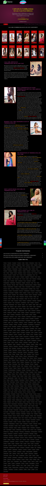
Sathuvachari (18, 412)
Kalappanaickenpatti (21, 310)
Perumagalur (30, 394)
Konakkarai (36, 332)
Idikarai (41, 304)
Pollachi (17, 398)
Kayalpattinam (6, 326)
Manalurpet (35, 348)
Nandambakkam (6, 368)
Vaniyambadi (9, 458)
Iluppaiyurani (12, 306)
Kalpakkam (23, 312)
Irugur (27, 306)
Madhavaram (23, 344)
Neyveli (10, 376)
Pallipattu (5, 386)
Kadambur (20, 308)
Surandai (21, 424)
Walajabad (25, 470)
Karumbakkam (33, 320)
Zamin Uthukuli (6, 472)
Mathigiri (22, 354)
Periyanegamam (13, 394)
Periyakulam (33, 392)
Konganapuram (11, 334)
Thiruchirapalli (16, 432)
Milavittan (35, 358)
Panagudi (12, 386)
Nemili (17, 374)
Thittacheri (26, 438)
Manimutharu (5, 352)
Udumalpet (32, 448)
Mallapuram (36, 346)
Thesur (29, 430)
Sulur (37, 422)
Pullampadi (40, 402)
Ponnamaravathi (28, 398)
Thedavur (28, 428)
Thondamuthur (31, 438)
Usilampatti (33, 450)
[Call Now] (45, 242)
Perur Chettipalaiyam (26, 396)
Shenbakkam (10, 416)
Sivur (20, 420)
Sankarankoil (21, 410)
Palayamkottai (34, 382)
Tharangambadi (24, 428)
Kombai (32, 332)
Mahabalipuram (16, 346)
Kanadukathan (13, 314)
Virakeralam (37, 466)
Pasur (12, 390)
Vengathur (29, 462)
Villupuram (29, 466)
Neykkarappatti (6, 376)
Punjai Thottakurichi (20, 404)
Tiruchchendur (32, 440)
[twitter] (1, 241)
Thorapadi (35, 438)
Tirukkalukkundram (6, 442)
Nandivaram (10, 368)
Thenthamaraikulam (19, 430)
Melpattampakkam (11, 358)
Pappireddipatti (26, 388)
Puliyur (37, 402)
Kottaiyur (32, 334)
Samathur (5, 410)
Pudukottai (25, 400)
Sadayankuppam (18, 408)
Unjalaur (5, 450)
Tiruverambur (5, 446)
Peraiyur (9, 392)
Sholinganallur (27, 416)
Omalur (20, 378)
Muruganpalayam (27, 362)
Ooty (22, 378)
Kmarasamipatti (10, 330)
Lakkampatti (30, 342)
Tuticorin (39, 446)
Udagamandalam (6, 448)
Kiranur (36, 328)
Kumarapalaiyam (22, 338)
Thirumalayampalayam (34, 432)
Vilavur (22, 466)
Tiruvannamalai (37, 444)
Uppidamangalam (15, 450)
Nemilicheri (20, 374)
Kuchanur (37, 336)
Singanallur (10, 418)
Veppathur (9, 464)
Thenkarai (14, 430)
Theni (4, 430)
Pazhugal (32, 390)
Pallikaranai (21, 384)
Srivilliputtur (24, 422)
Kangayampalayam (6, 316)
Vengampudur (25, 462)
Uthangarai (37, 450)
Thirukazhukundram (27, 432)
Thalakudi (36, 426)
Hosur (27, 304)
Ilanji (8, 306)
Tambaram (39, 424)
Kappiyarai (19, 318)
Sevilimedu (40, 414)
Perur (21, 396)
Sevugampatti (5, 416)
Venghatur (37, 462)
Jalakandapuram (39, 306)
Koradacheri (15, 334)
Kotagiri (24, 334)
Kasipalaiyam (16, 322)
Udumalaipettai (28, 448)
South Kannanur (28, 420)
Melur (16, 358)
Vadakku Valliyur (6, 454)
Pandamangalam (30, 386)
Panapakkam (22, 386)
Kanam (23, 314)
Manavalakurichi (15, 350)
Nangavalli (15, 368)
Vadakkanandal (35, 452)
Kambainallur (38, 312)
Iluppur (16, 306)
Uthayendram (5, 452)
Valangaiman (36, 454)
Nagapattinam (36, 364)
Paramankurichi (36, 388)
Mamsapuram (19, 348)
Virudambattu (31, 468)
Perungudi (14, 396)
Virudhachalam (36, 468)
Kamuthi (8, 314)
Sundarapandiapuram (12, 424)
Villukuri (25, 466)
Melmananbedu (6, 358)
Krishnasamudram (32, 336)
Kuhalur (40, 336)
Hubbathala (30, 304)
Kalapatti (16, 310)
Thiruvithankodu (17, 438)
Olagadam (16, 378)
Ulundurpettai (39, 448)
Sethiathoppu (36, 414)
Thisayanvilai (22, 438)
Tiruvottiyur (25, 446)
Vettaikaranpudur (18, 464)
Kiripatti (40, 328)
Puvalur (37, 404)
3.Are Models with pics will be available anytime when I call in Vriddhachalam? (17, 257)
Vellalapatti (34, 460)
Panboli (26, 386)
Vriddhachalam (21, 470)
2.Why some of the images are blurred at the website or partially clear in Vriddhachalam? (19, 255)
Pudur (13, 402)
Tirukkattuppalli (12, 442)
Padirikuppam (16, 380)
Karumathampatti (28, 320)
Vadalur (11, 454)
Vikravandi (37, 464)
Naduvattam (31, 364)
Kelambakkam (19, 326)
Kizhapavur (5, 330)
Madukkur (37, 344)
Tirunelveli (5, 444)
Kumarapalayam (28, 338)
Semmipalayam (13, 414)
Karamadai (27, 318)
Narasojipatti (23, 370)
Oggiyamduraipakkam (10, 378)
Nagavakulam (5, 366)
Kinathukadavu (27, 328)
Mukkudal (5, 362)
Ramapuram (21, 406)
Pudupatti (5, 402)
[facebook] (1, 239)
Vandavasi (34, 456)
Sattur (32, 412)
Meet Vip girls (5, 477)
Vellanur (5, 462)
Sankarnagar (33, 410)
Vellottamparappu (16, 462)
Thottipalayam (40, 438)
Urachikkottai (25, 450)
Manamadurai (40, 348)
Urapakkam (29, 450)
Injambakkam (24, 306)
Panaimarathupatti (16, 386)
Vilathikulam (18, 466)
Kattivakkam (39, 322)
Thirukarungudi (22, 432)
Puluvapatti (5, 404)
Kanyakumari (14, 318)
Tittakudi (29, 446)
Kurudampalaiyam (34, 340)
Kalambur (12, 310)
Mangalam (32, 350)
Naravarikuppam (29, 370)
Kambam (5, 314)
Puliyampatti (28, 402)
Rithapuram (5, 408)
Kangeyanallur (12, 316)
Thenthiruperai (25, 430)
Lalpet (37, 342)
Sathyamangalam (23, 412)
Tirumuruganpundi (32, 442)
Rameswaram (25, 406)
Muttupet (10, 364)
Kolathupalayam (6, 332)
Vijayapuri (27, 464)
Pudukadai (13, 400)
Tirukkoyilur (17, 442)
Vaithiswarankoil (31, 454)
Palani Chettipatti (12, 382)
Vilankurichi (9, 466)
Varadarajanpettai (15, 458)
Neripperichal (25, 374)
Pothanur (5, 400)
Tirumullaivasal (27, 442)
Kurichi (25, 340)
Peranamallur (20, 392)
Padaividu (8, 380)
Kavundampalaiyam (31, 324)
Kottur (9, 336)
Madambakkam (10, 344)
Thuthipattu (13, 440)
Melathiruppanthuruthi (31, 356)
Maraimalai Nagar (20, 352)
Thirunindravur (16, 434)
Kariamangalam (6, 320)
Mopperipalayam (22, 360)
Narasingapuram (19, 370)
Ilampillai (5, 306)
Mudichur (30, 360)
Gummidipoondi (6, 304)
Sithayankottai (35, 418)
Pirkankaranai (9, 398)
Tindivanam (24, 440)
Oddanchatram (39, 376)
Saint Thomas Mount (24, 408)
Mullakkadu (22, 362)
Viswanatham (16, 470)
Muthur (38, 362)
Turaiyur (35, 446)
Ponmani (23, 398)
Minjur (10, 360)
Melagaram (12, 356)
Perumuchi (39, 394)
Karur (12, 322)
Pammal (9, 386)
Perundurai (5, 396)
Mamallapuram (14, 348)
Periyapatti (18, 394)
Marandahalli (36, 352)
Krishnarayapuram (26, 336)
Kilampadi (37, 326)
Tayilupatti (16, 426)
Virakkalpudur (6, 468)
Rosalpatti (9, 408)
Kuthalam (5, 342)
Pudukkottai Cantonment (19, 400)
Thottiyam (5, 440)
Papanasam (12, 388)
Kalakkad (9, 310)
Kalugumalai (27, 312)
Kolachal (35, 330)
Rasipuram (33, 406)
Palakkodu (40, 380)
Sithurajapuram (40, 418)
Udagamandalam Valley (12, 448)
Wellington (33, 470)
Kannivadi (10, 318)
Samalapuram (38, 408)
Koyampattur (16, 336)
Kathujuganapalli (31, 322)
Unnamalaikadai (9, 450)
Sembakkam (8, 414)
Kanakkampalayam (18, 314)
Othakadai (29, 378)
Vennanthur (5, 464)
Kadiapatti (5, 310)
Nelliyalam (13, 374)
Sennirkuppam (18, 414)
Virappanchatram (21, 468)
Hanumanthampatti (11, 304)
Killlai (15, 328)
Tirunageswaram (38, 442)
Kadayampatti (32, 308)
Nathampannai (6, 372)
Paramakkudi (31, 388)
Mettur (28, 358)
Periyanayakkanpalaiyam (7, 394)
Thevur (35, 430)
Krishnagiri (21, 336)
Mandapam (24, 350)
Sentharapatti (28, 414)
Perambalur (15, 392)
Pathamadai (16, 390)
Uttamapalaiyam (19, 452)
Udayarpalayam (22, 448)
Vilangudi (5, 466)
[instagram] (1, 243)
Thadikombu (23, 426)
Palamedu (5, 382)
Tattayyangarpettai (11, 426)
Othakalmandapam (34, 378)
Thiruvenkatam (6, 438)
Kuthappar (9, 342)
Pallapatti (10, 384)
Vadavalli (18, 454)
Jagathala (34, 306)
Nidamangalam (14, 376)
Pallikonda (25, 384)
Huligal (34, 304)
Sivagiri (9, 420)
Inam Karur (19, 306)
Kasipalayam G (21, 322)
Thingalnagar (11, 432)
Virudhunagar (5, 470)
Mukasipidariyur (40, 360)
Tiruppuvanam (17, 444)
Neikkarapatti (40, 372)
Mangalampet (36, 350)
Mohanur (17, 360)
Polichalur (14, 398)
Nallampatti (18, 366)
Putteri (34, 404)
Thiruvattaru (38, 436)
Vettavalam (23, 464)
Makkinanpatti (21, 346)
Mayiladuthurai (29, 354)
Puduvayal (16, 402)
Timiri (21, 440)
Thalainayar (32, 426)
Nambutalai (38, 366)
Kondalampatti (6, 334)
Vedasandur (13, 460)
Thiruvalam (30, 436)
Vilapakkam (13, 466)
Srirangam (15, 422)
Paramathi (40, 388)
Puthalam (30, 404)
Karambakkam (32, 318)
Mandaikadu (20, 350)
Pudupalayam (37, 400)
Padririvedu (27, 380)
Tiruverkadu (10, 446)
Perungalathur (9, 396)
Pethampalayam (32, 396)
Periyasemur (22, 394)
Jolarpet (17, 308)
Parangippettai (6, 390)
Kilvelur (23, 328)
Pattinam (20, 390)
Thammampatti (11, 428)
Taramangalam (6, 426)
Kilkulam (5, 328)
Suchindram (28, 422)
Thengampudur (38, 428)
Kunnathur (14, 340)
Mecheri (33, 354)
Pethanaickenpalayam (38, 396)
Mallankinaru (32, 346)
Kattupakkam (11, 324)
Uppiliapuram (20, 450)
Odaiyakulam (34, 376)
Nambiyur (34, 366)
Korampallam (20, 334)
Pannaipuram (39, 386)
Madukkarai (32, 344)
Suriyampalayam (26, 424)
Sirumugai (30, 418)
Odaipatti (30, 376)
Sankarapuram (26, 410)
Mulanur (18, 362)
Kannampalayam (34, 316)
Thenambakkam (33, 428)
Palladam (39, 382)
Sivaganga (5, 420)
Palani (8, 382)
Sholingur (31, 416)
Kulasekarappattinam (6, 338)
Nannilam (31, 368)
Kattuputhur (15, 324)
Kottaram (40, 334)
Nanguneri (23, 368)
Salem (34, 408)
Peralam (12, 392)
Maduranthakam (6, 346)
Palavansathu (22, 382)
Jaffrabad (31, 306)
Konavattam (40, 332)
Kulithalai (17, 338)
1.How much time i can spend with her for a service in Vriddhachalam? (16, 253)
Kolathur (10, 332)
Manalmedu (31, 348)
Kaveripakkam (20, 324)
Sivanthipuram (16, 420)
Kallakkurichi (38, 310)
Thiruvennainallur (11, 438)
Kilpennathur (19, 328)
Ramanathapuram (16, 406)
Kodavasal (27, 330)
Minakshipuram (40, 358)
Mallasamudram (6, 348)
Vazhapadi (39, 458)
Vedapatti (5, 460)
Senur (32, 414)
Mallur (10, 348)
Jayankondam (13, 308)
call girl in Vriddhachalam (32, 116)
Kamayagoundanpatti (33, 312)
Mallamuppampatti (26, 346)
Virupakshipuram (11, 470)
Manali (28, 348)
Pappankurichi (17, 388)
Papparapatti (21, 388)
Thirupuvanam (11, 436)
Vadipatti (22, 454)
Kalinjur (29, 310)
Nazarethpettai (31, 372)
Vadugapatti (26, 454)
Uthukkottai (14, 452)
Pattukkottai (28, 390)
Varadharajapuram (20, 458)
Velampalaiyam (19, 460)
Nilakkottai (22, 376)
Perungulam (18, 396)
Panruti (9, 388)
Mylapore (22, 364)
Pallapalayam (5, 384)
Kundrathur (5, 340)
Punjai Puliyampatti (14, 404)
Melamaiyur (21, 356)
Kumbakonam (37, 338)
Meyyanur (31, 358)
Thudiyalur (9, 440)
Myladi (19, 364)
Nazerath (36, 372)
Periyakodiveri (29, 392)
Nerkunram (29, 374)
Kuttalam (13, 342)
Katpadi (35, 322)
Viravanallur (26, 468)
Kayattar (10, 326)
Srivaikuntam (19, 422)
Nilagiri (18, 376)
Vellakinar (27, 460)
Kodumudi (31, 330)
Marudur (10, 354)
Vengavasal (33, 462)
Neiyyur (5, 374)
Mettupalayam (24, 358)
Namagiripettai (26, 366)
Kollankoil (18, 332)
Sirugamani (26, 418)
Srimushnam (38, 420)
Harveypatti (19, 304)
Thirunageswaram (10, 434)
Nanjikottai (27, 368)
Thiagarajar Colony (6, 432)
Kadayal (28, 308)
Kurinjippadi (28, 340)
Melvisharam (19, 358)
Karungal (38, 320)
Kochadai (14, 330)
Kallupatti (19, 312)
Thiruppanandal (6, 436)
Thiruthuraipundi (21, 436)
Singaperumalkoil (15, 418)
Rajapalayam (11, 406)
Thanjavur (15, 428)
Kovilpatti (12, 336)
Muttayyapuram (6, 364)
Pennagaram (40, 390)
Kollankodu (14, 332)
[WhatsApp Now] (45, 244)
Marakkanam (25, 352)
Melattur (36, 356)
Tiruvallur (32, 444)
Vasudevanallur (26, 458)
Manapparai (10, 350)
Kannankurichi (39, 316)
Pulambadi (20, 402)
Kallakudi (5, 312)
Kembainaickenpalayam (25, 326)
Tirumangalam (22, 442)
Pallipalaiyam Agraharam (36, 384)
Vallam (14, 456)
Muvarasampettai (15, 364)
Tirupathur (9, 444)
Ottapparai (39, 378)
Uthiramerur (10, 452)
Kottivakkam (5, 336)
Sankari (30, 410)
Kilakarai (33, 326)
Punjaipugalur (26, 404)
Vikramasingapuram (32, 464)
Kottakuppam (36, 334)
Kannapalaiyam (6, 318)
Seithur (5, 414)
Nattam (14, 372)
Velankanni (23, 460)
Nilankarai (26, 376)
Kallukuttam (14, 312)
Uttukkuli (24, 452)
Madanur (14, 344)
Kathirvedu (25, 322)
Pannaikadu (34, 386)
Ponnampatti (32, 398)
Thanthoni (19, 428)
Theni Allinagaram (9, 430)
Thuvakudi (17, 440)
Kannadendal (23, 316)
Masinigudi (17, 354)
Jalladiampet (5, 308)
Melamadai (16, 356)
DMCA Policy (24, 482)
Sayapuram (39, 412)
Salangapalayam (30, 408)
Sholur (35, 416)
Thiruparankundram (26, 434)
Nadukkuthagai (27, 364)
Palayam (30, 382)
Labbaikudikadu (26, 342)
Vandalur (30, 456)
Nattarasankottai (22, 372)
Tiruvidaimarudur (20, 446)
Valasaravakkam (6, 456)
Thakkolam (28, 426)
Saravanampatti (39, 410)
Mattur (25, 354)
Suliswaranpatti (33, 422)
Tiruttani (29, 444)
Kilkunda (9, 328)
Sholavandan (22, 416)
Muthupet (35, 362)
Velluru (21, 462)
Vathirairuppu (31, 458)
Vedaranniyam (9, 460)
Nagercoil (10, 366)
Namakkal (30, 366)
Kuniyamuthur (10, 340)
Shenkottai (18, 416)
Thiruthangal (15, 436)
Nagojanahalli (14, 366)
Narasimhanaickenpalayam (12, 370)
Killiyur (12, 328)
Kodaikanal (18, 330)
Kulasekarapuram (13, 338)
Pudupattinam (9, 402)
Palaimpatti (36, 380)
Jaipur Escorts (17, 482)
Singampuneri (5, 418)
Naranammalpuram (36, 368)
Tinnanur (28, 440)
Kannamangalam (29, 316)
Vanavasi (27, 456)
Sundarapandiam (6, 424)
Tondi (32, 446)
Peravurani (24, 392)
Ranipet (29, 406)
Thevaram (32, 430)
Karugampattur (15, 320)
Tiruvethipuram (15, 446)
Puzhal (40, 404)
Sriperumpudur (6, 422)
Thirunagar (5, 434)
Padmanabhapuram (22, 380)
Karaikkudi (23, 318)
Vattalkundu (35, 458)
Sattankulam (28, 412)
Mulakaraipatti (14, 362)
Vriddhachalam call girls (21, 96)
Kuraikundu (21, 340)
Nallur (22, 366)
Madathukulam (19, 344)
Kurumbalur (39, 340)
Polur (20, 398)
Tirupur (21, 444)
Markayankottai (6, 354)
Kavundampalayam (37, 324)
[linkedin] (1, 245)
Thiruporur (36, 434)
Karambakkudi (37, 318)
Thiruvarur (34, 436)
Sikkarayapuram (39, 416)
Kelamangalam (14, 326)
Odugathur (5, 378)
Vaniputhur (5, 458)
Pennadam (36, 390)
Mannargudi (10, 352)
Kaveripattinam (25, 324)
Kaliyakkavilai (33, 310)
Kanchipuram (26, 314)
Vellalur (38, 460)
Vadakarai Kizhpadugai (29, 452)
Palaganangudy (32, 380)
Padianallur (12, 380)
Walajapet (29, 470)
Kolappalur (39, 330)
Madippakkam (28, 344)
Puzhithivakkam (6, 406)
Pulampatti (24, 402)
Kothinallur (28, 334)
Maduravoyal (11, 346)
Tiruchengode (37, 440)
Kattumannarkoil (6, 324)
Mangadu (28, 350)
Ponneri (37, 398)
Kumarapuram (33, 338)
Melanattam (25, 356)
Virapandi (10, 468)
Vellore (12, 462)
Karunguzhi (5, 322)
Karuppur (9, 322)
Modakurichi (13, 360)
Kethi (30, 326)
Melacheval (37, 354)
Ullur (35, 448)
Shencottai (14, 416)
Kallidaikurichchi (10, 312)
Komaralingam (23, 332)
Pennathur (5, 392)
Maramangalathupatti (31, 352)
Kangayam (34, 314)
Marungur (14, 354)
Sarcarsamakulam (6, 412)
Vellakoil (31, 460)
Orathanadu (25, 378)
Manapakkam (5, 350)
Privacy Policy (21, 482)
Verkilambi (13, 464)
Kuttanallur (16, 342)
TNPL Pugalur (35, 424)
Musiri (31, 362)
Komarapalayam (28, 332)
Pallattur (13, 384)
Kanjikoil (19, 316)
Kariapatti (10, 320)
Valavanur (10, 456)
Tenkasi (20, 426)
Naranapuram (5, 370)
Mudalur (27, 360)
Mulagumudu (9, 362)
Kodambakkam (23, 330)
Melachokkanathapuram (7, 356)
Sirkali (23, 418)
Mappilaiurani (14, 352)
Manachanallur (24, 348)
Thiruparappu (31, 434)
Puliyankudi (32, 402)
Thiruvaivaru (25, 436)
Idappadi (37, 304)
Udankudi (18, 448)
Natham (37, 370)
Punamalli (9, 404)
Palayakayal (26, 382)
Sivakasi (12, 420)
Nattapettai (17, 372)
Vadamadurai (14, 454)
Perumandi (35, 394)
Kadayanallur (36, 308)
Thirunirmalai (20, 434)
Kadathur (24, 308)
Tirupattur (13, 444)
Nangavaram (19, 368)
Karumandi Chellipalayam (21, 320)
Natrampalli (10, 372)
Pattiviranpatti (24, 390)
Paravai (10, 390)
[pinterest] (1, 247)
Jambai (9, 308)
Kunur (18, 340)
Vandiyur (38, 456)
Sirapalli (20, 418)
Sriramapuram (11, 422)
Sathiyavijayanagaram (12, 412)
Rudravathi (13, 408)
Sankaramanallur (16, 410)
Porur (39, 398)
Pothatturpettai (9, 400)
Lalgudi (34, 342)
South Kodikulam (33, 420)
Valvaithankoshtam (21, 456)
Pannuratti (5, 388)
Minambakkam (6, 360)
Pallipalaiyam (29, 384)
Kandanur (31, 314)
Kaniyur (16, 316)
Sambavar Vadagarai (10, 410)
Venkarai (41, 462)
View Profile (4, 42)
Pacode (5, 380)
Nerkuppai (33, 374)
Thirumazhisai (40, 432)
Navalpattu (27, 372)
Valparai (17, 456)
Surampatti (17, 424)
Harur (16, 304)
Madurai (40, 344)
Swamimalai (30, 424)
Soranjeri (23, 420)
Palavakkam (17, 382)
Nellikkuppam (9, 374)
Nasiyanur (33, 370)
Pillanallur (5, 398)
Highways (23, 304)
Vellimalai (8, 462)
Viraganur (33, 466)
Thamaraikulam (6, 428)
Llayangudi (5, 344)
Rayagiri (37, 406)
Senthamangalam (23, 414)
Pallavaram (17, 384)
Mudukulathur (34, 360)
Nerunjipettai (38, 374)
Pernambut (26, 394)
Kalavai (26, 310)
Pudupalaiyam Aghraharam (31, 400)
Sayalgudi (35, 412)
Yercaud (37, 470)
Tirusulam (25, 444)
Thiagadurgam (39, 430)
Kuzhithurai (20, 342)
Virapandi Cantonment (15, 468)
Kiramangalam (32, 328)
